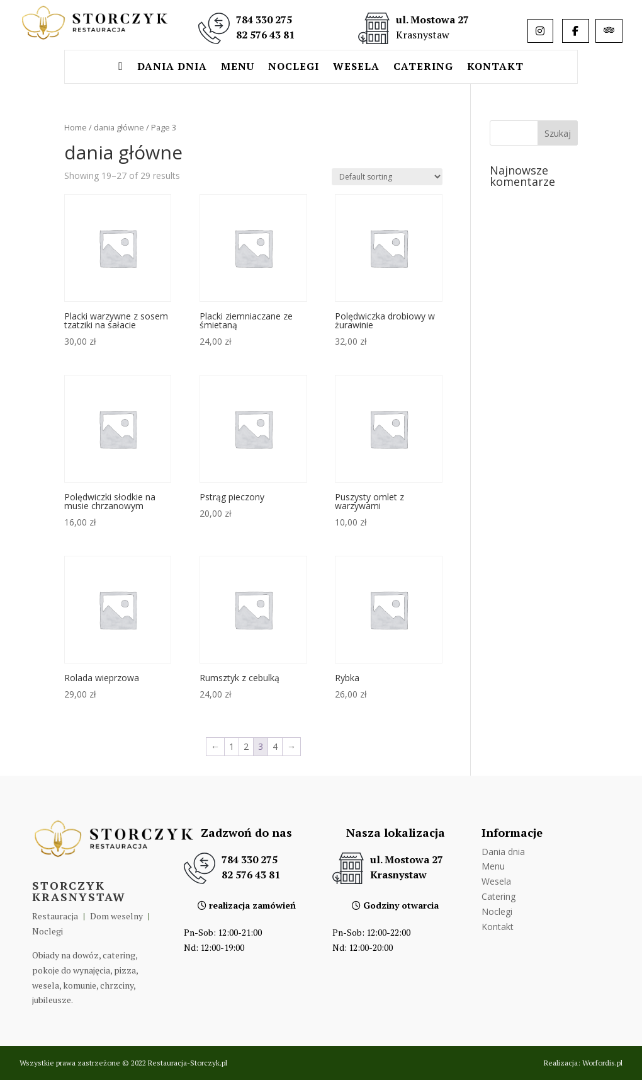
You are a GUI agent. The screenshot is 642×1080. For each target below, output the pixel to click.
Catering (423, 67)
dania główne (119, 127)
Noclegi (293, 67)
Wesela (356, 67)
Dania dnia (172, 67)
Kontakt (495, 67)
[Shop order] (387, 176)
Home (75, 127)
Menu (237, 67)
